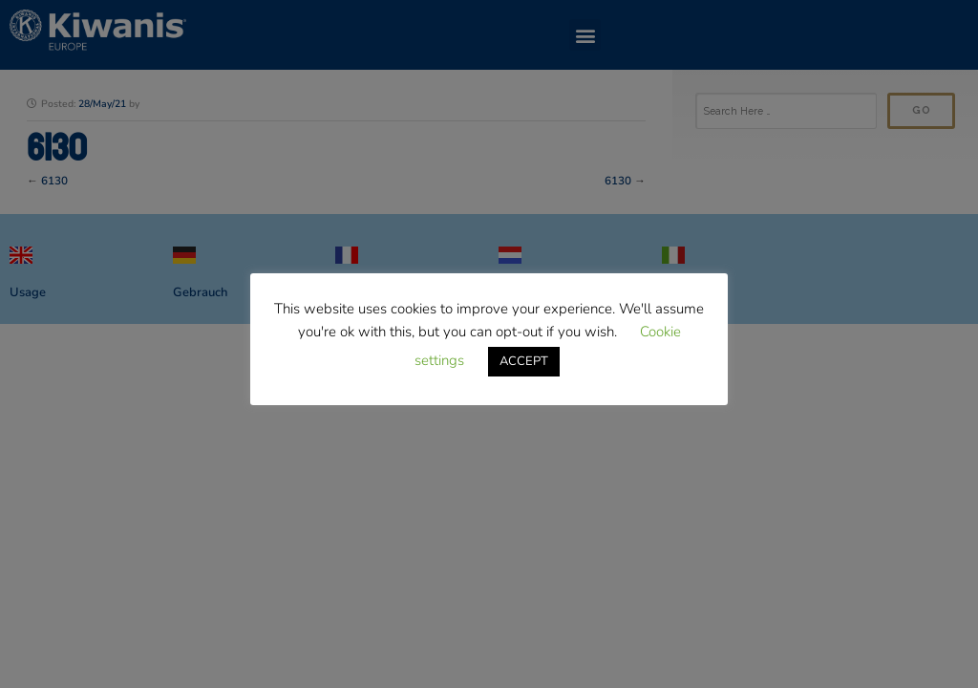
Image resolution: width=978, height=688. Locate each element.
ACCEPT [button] (524, 361)
